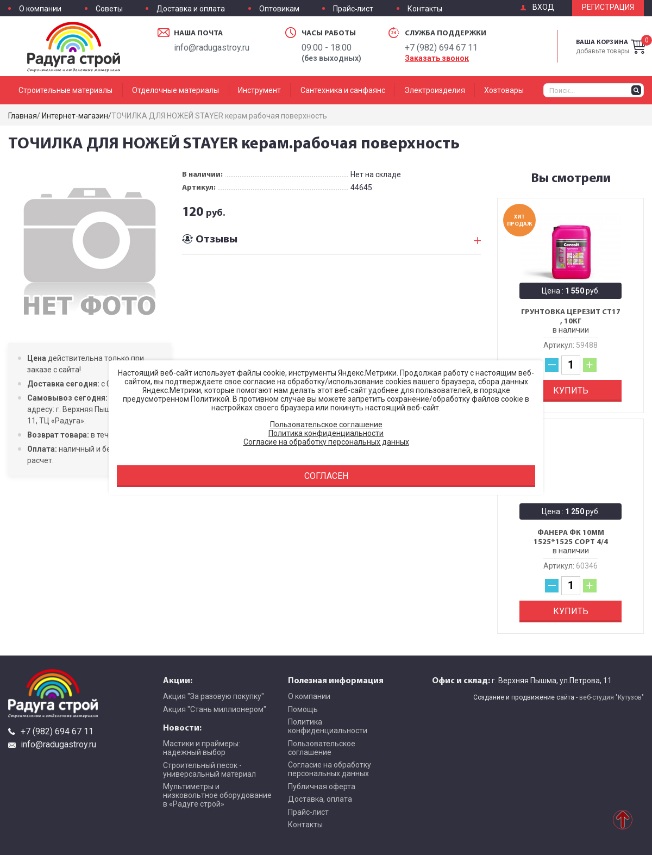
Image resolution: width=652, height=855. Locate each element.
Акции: (177, 680)
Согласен (326, 476)
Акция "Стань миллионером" (214, 709)
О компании (40, 9)
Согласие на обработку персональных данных (329, 769)
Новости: (182, 727)
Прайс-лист (353, 9)
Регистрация (608, 7)
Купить (570, 390)
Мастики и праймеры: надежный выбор (201, 748)
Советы (109, 9)
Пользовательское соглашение (321, 748)
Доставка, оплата (320, 799)
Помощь (303, 709)
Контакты (425, 9)
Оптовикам (279, 9)
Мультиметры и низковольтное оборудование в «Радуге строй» (217, 795)
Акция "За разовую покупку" (213, 696)
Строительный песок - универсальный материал (209, 769)
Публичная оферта (321, 786)
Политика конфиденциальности (327, 726)
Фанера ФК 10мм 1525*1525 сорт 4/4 (571, 537)
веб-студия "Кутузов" (611, 697)
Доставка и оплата (190, 9)
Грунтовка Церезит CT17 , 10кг (570, 316)
